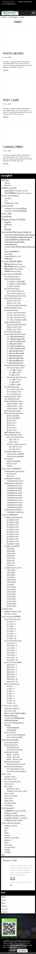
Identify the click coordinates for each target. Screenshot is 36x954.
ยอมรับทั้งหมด (22, 951)
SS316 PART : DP (12, 660)
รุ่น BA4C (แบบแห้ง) (13, 416)
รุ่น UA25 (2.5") (12, 428)
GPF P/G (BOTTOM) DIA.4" (15, 291)
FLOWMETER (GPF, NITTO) (13, 568)
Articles (4, 906)
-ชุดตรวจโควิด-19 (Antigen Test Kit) (15, 191)
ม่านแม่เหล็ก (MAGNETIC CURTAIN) (15, 818)
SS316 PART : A (12, 643)
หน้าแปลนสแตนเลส (13, 728)
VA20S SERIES (11, 589)
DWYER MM (10, 549)
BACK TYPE (10, 476)
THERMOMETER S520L (14, 491)
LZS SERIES (10, 585)
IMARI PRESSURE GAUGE (12, 322)
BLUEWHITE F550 (13, 541)
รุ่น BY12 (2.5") (11, 423)
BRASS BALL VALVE (13, 789)
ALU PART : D (11, 629)
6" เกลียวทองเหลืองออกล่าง (15, 361)
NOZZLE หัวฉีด (6, 214)
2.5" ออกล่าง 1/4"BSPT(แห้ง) (16, 281)
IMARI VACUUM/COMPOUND (16, 325)
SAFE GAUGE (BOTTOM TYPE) (16, 377)
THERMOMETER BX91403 (15, 512)
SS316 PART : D (12, 650)
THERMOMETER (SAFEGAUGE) (14, 471)
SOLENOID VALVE (10, 803)
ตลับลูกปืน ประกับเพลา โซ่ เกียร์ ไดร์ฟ (13, 220)
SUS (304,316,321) (10, 614)
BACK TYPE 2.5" (14, 440)
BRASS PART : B (12, 667)
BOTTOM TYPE (12, 474)
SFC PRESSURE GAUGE (11, 387)
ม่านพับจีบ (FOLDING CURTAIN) (14, 816)
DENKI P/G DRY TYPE (14, 301)
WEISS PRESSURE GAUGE (12, 411)
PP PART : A (10, 686)
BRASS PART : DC (12, 679)
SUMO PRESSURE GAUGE (12, 279)
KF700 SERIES (11, 606)
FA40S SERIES (11, 599)
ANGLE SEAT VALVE (10, 796)
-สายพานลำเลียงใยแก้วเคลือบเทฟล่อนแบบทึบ (18, 237)
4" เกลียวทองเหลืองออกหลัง (15, 353)
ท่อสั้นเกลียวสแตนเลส (11, 720)
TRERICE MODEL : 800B (14, 404)
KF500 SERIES (11, 601)
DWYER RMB (11, 553)
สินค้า (3, 897)
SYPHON (9, 466)
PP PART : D (10, 694)
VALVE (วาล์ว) (6, 774)
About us (5, 912)
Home (4, 900)
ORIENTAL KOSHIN (10, 826)
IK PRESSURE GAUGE (11, 310)
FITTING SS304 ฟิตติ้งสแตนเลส (14, 718)
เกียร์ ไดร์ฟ (7, 230)
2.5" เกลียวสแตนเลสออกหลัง (16, 339)
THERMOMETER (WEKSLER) (13, 483)
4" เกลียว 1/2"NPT (15, 384)
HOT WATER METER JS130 (15, 769)
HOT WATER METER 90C (15, 750)
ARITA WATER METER (11, 743)
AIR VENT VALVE (9, 777)
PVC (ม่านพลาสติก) (8, 808)
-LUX (6, 201)
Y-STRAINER (8, 805)
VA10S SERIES (11, 587)
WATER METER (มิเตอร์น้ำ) (10, 740)
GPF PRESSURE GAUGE (11, 289)
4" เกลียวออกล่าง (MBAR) (15, 344)
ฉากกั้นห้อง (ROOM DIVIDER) (13, 820)
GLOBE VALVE (9, 801)
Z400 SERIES (11, 573)
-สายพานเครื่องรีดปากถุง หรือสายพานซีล (17, 240)
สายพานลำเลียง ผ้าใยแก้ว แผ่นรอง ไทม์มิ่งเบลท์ (16, 232)
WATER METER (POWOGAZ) (13, 767)
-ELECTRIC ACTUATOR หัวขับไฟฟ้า (15, 211)
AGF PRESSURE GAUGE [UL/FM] (15, 296)
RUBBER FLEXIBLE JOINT (12, 611)
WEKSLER (7, 185)
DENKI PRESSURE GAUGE (12, 298)
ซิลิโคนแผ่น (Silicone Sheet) (13, 264)
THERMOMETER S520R (14, 493)
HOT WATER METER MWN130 (16, 771)
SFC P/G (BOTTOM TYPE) (15, 389)
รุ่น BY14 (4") (11, 425)
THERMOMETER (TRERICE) (13, 510)
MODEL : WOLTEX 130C (14, 759)
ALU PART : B (11, 624)
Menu (4, 903)
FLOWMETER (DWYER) (11, 546)
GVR (5, 831)
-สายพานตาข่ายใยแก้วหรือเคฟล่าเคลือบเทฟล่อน (19, 235)
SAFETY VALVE (9, 793)
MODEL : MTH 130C (13, 757)
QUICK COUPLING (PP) (11, 684)
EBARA (6, 833)
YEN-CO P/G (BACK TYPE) (15, 437)
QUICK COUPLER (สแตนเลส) (16, 735)
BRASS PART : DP (12, 682)
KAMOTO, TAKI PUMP (11, 838)
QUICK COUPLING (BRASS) (13, 662)
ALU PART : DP (11, 638)
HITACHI (7, 835)
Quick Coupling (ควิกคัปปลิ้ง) (11, 617)
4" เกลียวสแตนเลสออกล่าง (15, 356)
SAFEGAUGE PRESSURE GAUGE (14, 365)
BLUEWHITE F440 (13, 532)
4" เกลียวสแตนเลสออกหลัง (15, 358)
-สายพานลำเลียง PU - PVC (12, 256)
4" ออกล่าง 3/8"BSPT (13, 286)
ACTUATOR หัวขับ (7, 206)
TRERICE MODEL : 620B (14, 406)
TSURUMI (7, 852)
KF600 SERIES (11, 604)
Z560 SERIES (11, 577)
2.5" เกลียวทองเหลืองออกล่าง (16, 346)
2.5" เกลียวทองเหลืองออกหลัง (16, 349)
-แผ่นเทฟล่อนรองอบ (10, 244)
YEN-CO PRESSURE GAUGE (13, 435)
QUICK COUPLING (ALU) (12, 619)
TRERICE (7, 183)
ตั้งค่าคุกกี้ (12, 951)
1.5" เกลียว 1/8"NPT (15, 370)
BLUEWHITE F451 (13, 537)
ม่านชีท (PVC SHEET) (11, 813)
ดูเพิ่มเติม (6, 70)
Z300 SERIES (11, 570)
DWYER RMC (11, 556)
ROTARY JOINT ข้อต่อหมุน (10, 196)
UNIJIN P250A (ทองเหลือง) (15, 454)
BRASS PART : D (12, 672)
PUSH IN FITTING (10, 711)
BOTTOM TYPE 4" (15, 449)
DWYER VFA (10, 561)
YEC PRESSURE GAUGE (11, 277)
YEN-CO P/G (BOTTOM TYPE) (16, 444)
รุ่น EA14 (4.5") (11, 420)
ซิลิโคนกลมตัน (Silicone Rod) (13, 269)
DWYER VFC (11, 565)
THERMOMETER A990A (14, 507)
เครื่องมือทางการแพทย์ (9, 188)
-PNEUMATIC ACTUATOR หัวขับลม (15, 209)
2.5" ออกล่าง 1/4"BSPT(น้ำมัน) (16, 284)
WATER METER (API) (11, 745)
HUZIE (6, 828)
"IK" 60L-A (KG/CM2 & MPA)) (16, 313)
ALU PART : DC (11, 636)
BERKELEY (7, 840)
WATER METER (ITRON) (12, 762)
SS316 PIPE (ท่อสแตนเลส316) (14, 723)
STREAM (7, 850)
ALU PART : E (11, 631)
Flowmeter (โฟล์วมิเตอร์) (10, 515)
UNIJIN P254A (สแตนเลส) (15, 456)
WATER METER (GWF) (11, 752)
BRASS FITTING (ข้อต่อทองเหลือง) (15, 713)
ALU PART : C (11, 626)
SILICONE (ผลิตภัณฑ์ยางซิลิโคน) (12, 261)
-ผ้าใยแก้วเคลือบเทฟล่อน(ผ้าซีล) (14, 242)
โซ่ (5, 227)
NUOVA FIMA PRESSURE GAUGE (15, 334)
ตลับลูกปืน (7, 222)
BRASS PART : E (12, 674)
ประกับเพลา (8, 225)
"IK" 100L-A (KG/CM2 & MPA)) (17, 320)
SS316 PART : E (12, 653)
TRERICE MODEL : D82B (14, 408)
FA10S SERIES (11, 594)
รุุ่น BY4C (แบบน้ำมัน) (13, 418)
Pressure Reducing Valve (12, 782)
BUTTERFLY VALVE (10, 779)
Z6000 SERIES (11, 580)
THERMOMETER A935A (14, 502)
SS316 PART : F (12, 655)
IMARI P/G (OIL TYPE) (14, 329)
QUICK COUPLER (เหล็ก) (14, 737)
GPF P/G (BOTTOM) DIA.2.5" (16, 293)
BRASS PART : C (12, 670)
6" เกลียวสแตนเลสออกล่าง (15, 363)
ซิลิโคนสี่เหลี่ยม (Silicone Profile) (14, 267)
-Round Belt (8, 254)
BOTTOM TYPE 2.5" (15, 447)
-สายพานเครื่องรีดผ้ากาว (12, 252)
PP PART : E (10, 696)
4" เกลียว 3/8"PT (14, 375)
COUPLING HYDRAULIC (12, 708)
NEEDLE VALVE (12, 464)
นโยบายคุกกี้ (13, 947)
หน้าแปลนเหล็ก (11, 730)
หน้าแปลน (7, 725)
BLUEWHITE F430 (13, 529)
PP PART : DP (11, 703)
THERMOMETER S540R (14, 498)
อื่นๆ (3, 855)
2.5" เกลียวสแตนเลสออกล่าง (15, 337)
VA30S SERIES (11, 592)
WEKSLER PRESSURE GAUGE (13, 413)
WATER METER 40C (13, 747)
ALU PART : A (11, 622)
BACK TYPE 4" (13, 442)
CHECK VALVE (9, 784)
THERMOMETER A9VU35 (15, 481)
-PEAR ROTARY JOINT (11, 203)
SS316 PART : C (12, 648)
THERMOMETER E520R (14, 488)
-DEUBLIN (7, 198)
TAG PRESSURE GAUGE (11, 399)
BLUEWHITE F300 (13, 520)
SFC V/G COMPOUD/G (14, 394)
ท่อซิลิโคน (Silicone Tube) (12, 271)
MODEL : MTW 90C (13, 755)
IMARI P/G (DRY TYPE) (14, 327)
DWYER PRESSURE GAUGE (13, 308)
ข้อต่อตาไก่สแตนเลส (10, 716)
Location (5, 909)
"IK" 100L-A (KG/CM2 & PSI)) (16, 317)
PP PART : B (10, 689)
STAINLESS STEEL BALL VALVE (17, 791)
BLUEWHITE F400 (13, 522)
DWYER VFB (11, 563)
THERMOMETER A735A (14, 500)
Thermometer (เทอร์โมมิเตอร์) (11, 469)
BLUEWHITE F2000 (13, 544)
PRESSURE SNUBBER (13, 461)
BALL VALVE (8, 786)
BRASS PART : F (12, 677)
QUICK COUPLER (10, 732)
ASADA (6, 843)
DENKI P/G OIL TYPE (14, 303)
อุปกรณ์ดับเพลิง (7, 217)
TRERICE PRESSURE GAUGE (13, 401)
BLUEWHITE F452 (13, 539)
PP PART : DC (11, 701)
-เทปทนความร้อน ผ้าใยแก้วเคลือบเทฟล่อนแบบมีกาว (19, 248)
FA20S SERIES (11, 597)
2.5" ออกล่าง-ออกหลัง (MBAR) (16, 341)
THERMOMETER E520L (14, 486)
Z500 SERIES (11, 575)
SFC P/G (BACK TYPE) (14, 392)
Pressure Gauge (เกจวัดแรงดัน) (12, 274)
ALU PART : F (11, 634)
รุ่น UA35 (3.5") (12, 430)
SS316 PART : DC (12, 658)
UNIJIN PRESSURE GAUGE (13, 452)
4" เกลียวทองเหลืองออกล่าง (15, 351)
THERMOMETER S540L (14, 495)
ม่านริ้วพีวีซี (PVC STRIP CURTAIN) (15, 811)
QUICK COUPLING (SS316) (13, 641)
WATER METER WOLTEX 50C (16, 764)
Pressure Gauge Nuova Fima (20, 882)
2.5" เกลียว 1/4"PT (15, 373)
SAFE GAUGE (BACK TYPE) (15, 368)
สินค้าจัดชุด (5, 180)
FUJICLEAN (8, 845)
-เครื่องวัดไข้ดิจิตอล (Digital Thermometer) (17, 193)
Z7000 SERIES (11, 582)
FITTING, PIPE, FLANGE (10, 706)
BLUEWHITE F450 (13, 534)
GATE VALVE (8, 798)
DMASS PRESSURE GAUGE (12, 396)
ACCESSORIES (8, 459)
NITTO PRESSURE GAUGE (12, 332)
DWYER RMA (11, 551)
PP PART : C (10, 691)
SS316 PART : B (12, 646)
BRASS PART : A (12, 665)
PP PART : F (10, 698)
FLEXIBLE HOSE (7, 609)
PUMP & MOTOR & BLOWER (11, 823)
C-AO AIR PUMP (9, 847)
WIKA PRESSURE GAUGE (12, 432)
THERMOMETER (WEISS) (12, 479)
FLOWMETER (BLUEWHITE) (13, 517)
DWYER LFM (11, 558)
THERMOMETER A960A (14, 505)
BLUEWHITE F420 (13, 527)
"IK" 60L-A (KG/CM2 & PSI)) (16, 315)
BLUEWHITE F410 (13, 525)
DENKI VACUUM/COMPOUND (16, 305)
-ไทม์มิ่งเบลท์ (8, 259)
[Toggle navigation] (33, 13)
